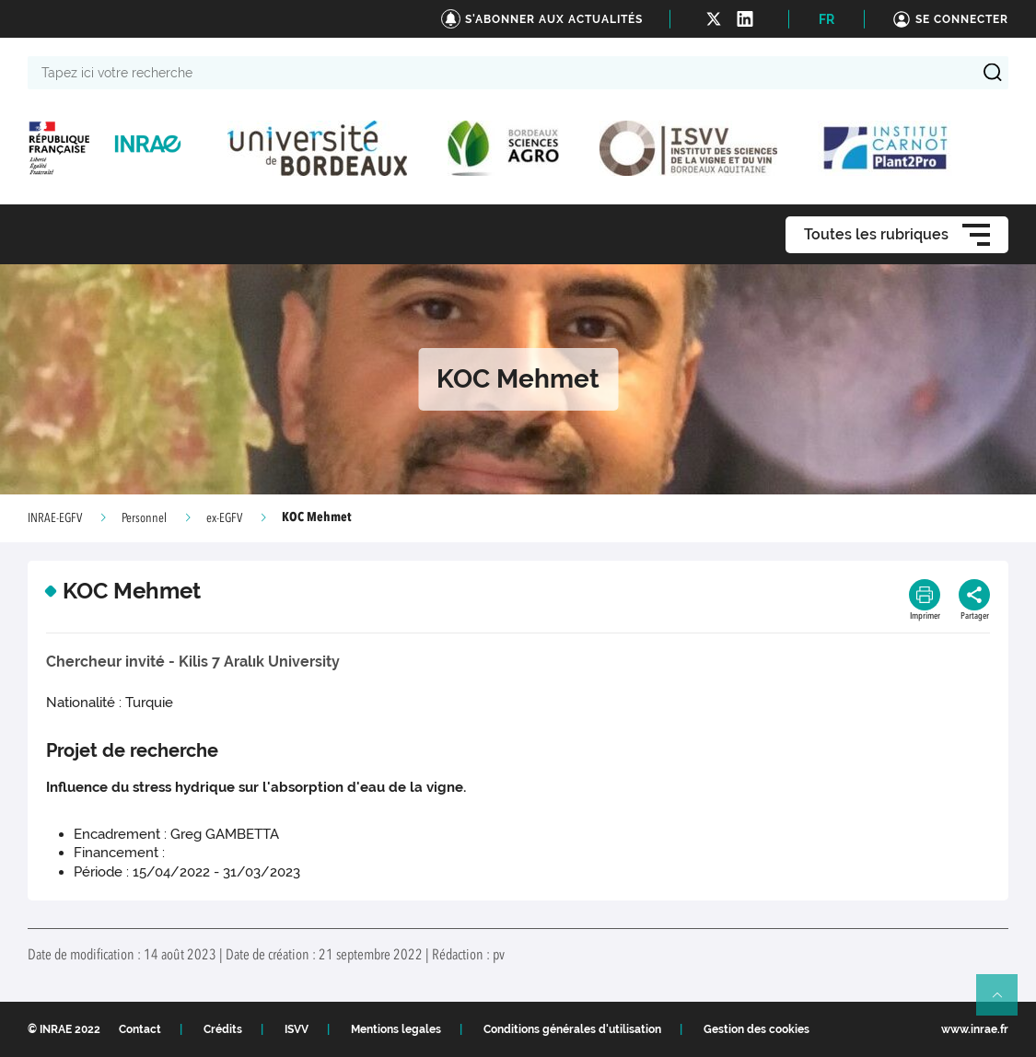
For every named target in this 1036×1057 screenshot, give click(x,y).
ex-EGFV (224, 518)
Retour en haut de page (1005, 1003)
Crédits (223, 1029)
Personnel (144, 518)
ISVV (296, 1029)
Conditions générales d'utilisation (572, 1029)
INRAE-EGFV (55, 518)
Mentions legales (396, 1029)
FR (826, 19)
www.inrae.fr (974, 1029)
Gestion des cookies (756, 1029)
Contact (140, 1029)
